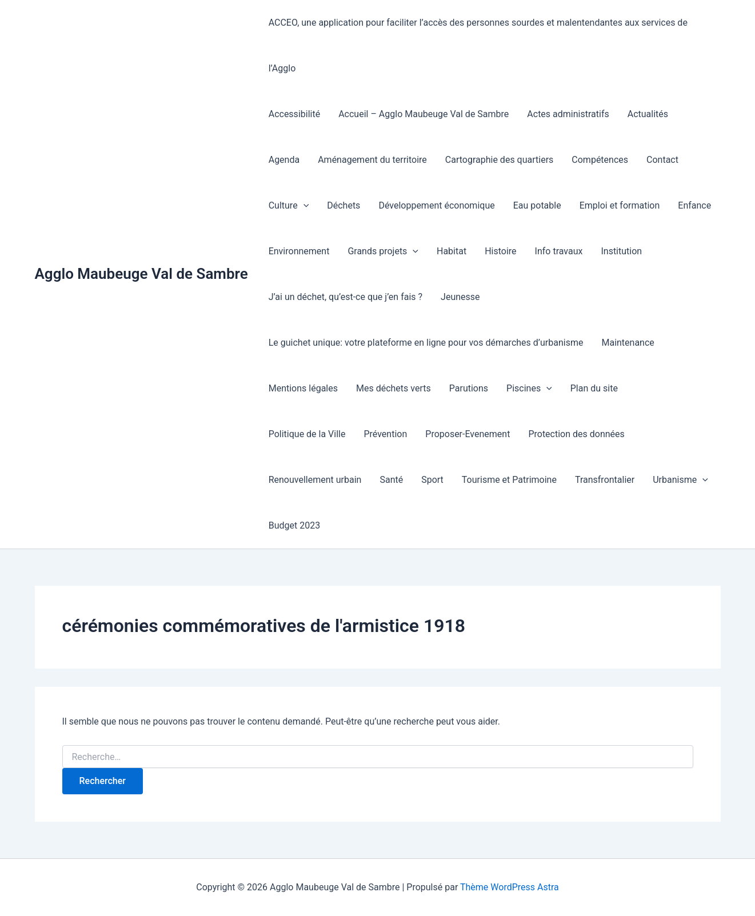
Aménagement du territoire (372, 159)
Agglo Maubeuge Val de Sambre (141, 273)
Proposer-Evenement (467, 434)
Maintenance (627, 342)
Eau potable (537, 205)
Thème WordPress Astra (509, 887)
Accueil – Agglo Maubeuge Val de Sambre (423, 114)
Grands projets (382, 251)
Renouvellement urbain (315, 479)
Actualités (648, 114)
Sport (432, 479)
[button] (303, 206)
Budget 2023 (294, 525)
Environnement (299, 251)
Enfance (694, 205)
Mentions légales (303, 388)
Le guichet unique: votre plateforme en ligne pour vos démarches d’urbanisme (426, 342)
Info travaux (559, 251)
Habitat (451, 251)
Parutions (468, 388)
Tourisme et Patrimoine (509, 479)
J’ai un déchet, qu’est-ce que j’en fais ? (345, 296)
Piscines (529, 388)
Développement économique (436, 205)
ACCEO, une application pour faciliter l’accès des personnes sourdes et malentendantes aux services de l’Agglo (478, 45)
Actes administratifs (568, 114)
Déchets (343, 205)
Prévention (385, 434)
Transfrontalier (604, 479)
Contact (662, 159)
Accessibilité (294, 114)
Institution (621, 251)
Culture (289, 206)
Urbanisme (680, 480)
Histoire (500, 251)
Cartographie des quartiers (499, 159)
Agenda (284, 159)
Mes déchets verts (393, 388)
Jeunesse (460, 296)
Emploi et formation (620, 205)
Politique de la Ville (307, 434)
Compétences (600, 159)
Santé (391, 479)
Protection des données (576, 434)
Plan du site (594, 388)
